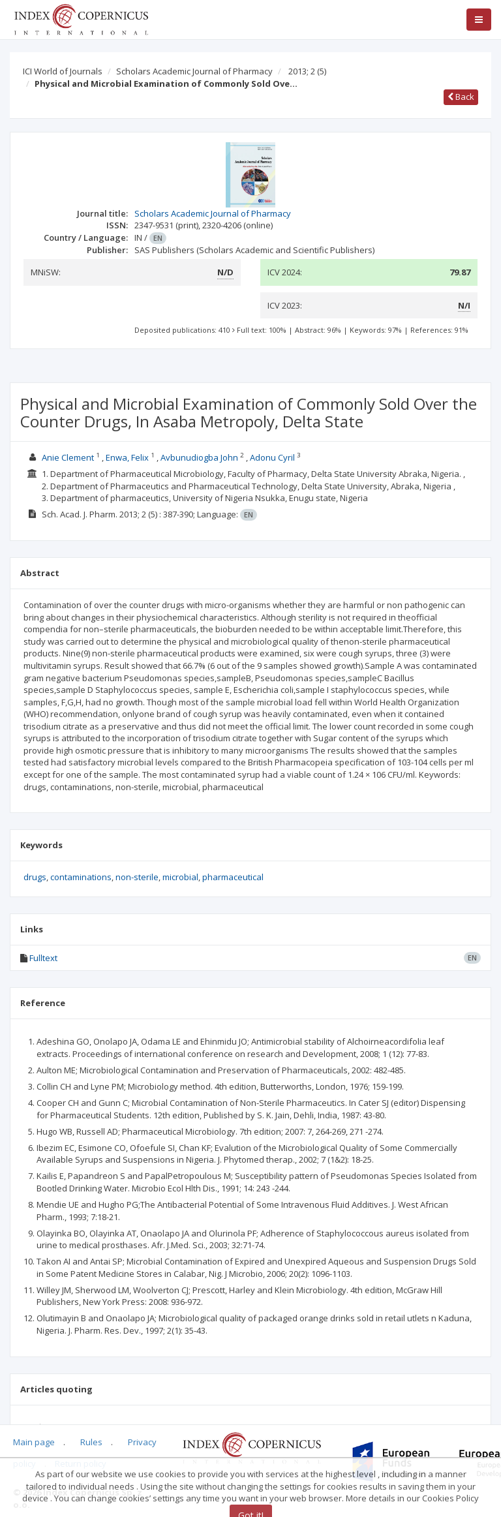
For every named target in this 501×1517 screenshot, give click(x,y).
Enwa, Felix (127, 457)
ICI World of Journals (62, 71)
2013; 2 (307, 71)
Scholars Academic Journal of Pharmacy (194, 71)
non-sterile (137, 877)
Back (461, 96)
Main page (34, 1442)
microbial (180, 877)
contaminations (81, 877)
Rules (91, 1442)
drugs (34, 877)
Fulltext (43, 958)
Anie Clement (68, 457)
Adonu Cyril (272, 457)
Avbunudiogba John (199, 457)
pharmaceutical (233, 877)
